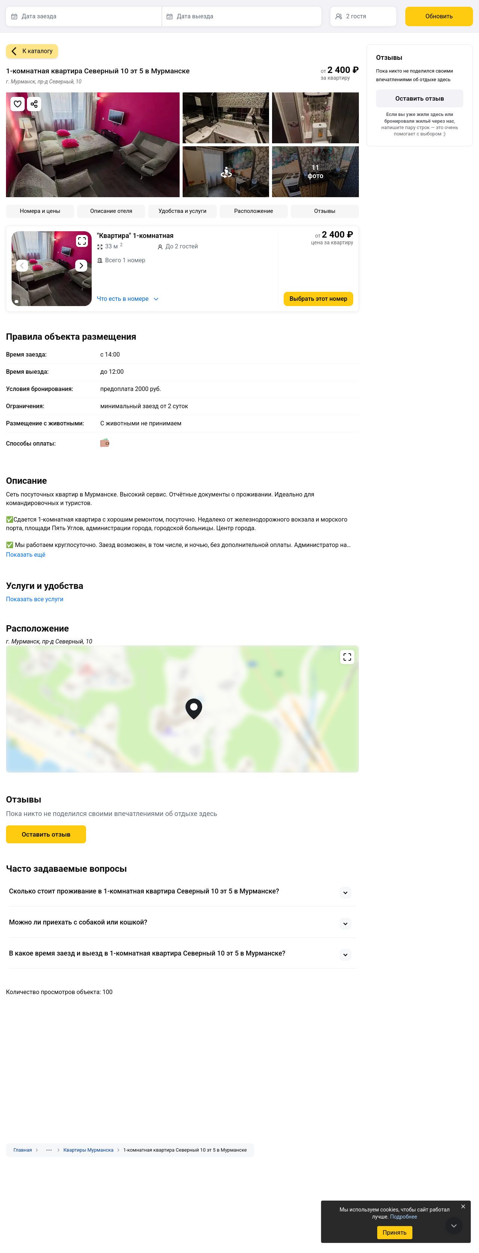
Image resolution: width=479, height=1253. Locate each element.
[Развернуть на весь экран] (82, 241)
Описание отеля (111, 211)
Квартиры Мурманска (88, 1150)
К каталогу (29, 51)
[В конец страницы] (454, 1225)
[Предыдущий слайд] (22, 266)
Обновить (439, 16)
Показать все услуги (35, 599)
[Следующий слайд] (81, 266)
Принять (394, 1232)
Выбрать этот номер (318, 298)
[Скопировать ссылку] (34, 104)
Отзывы (324, 211)
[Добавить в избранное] (17, 104)
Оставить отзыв (46, 834)
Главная (22, 1150)
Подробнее (403, 1217)
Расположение (253, 211)
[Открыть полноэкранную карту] (182, 709)
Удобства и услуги (182, 211)
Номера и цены (40, 211)
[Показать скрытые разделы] (49, 1150)
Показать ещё (25, 554)
